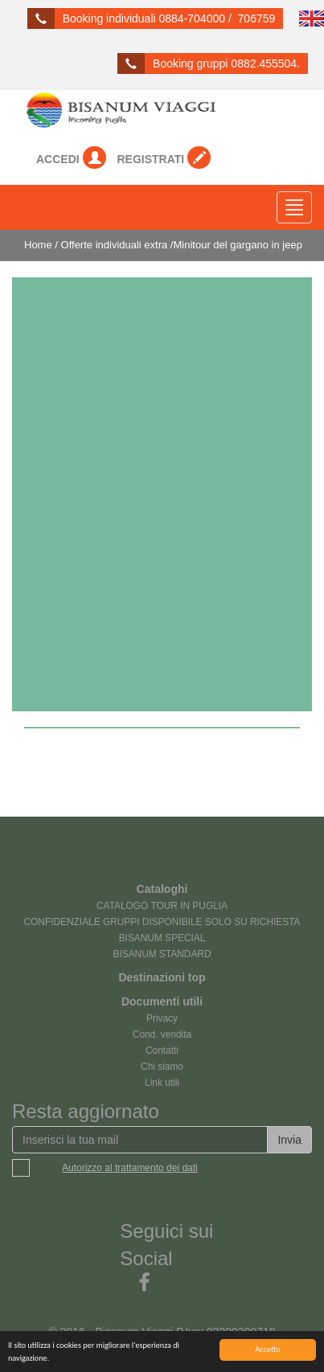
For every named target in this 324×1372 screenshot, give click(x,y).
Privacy (162, 1018)
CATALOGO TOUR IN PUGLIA (162, 905)
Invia (289, 1139)
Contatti (162, 1050)
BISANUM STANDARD (162, 954)
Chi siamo (162, 1066)
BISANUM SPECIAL (162, 938)
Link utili (162, 1082)
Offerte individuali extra (114, 245)
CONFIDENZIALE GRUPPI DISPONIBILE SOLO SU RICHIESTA (161, 922)
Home (38, 245)
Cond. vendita (162, 1034)
